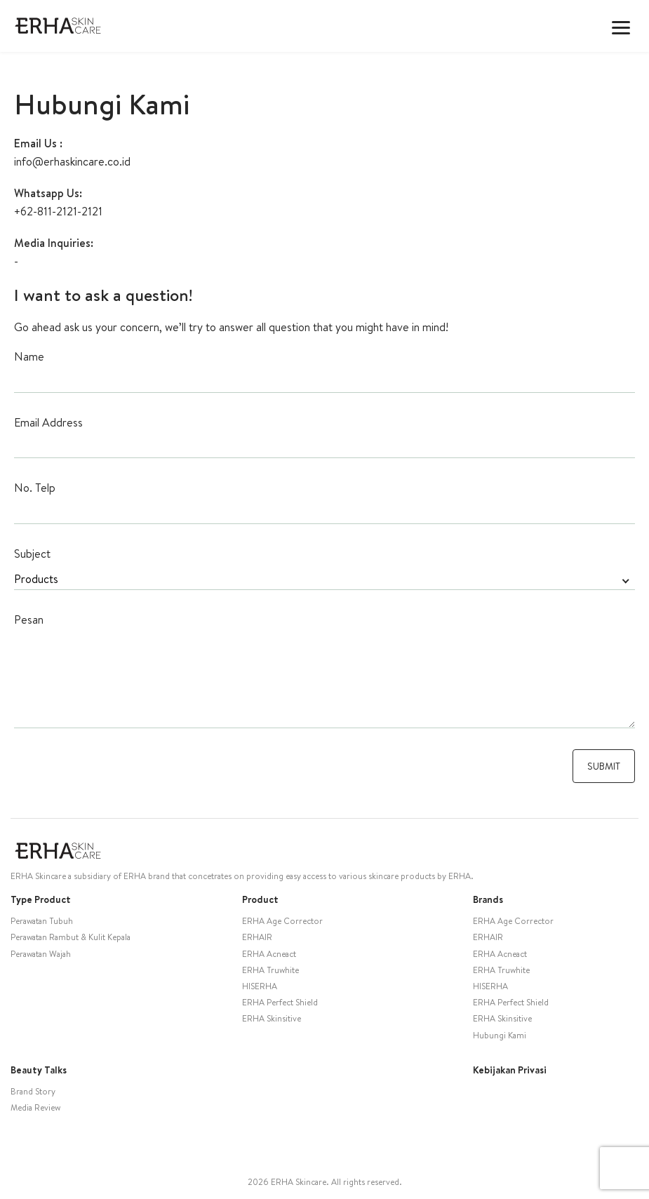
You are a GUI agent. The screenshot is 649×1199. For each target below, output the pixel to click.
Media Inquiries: (53, 242)
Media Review (35, 1107)
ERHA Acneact (269, 954)
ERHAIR (257, 937)
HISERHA (259, 986)
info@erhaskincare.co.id (72, 161)
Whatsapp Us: (48, 193)
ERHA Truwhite (270, 970)
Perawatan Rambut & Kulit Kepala (71, 937)
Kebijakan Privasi (510, 1070)
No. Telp (34, 487)
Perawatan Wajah (41, 954)
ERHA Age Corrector (282, 921)
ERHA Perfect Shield (280, 1002)
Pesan (29, 619)
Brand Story (33, 1091)
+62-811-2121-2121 (58, 211)
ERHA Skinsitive (271, 1018)
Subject (32, 553)
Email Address (48, 422)
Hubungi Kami (499, 1035)
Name (29, 356)
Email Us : (38, 143)
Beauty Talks (39, 1070)
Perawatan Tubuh (42, 921)
